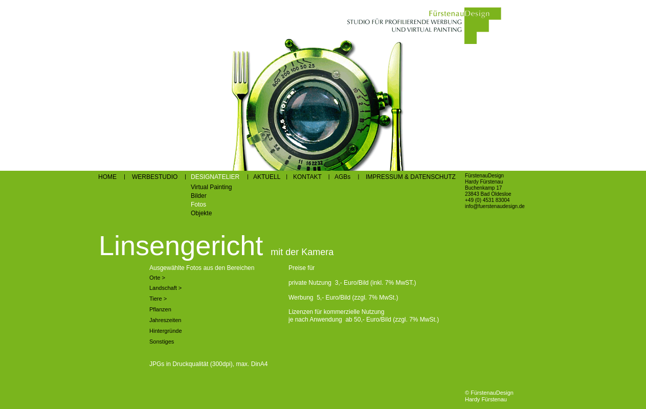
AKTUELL (267, 176)
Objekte (201, 213)
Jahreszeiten (165, 320)
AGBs (342, 176)
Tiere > (158, 299)
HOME (107, 176)
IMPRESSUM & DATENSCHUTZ (411, 176)
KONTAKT (307, 176)
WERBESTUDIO (154, 176)
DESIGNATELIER (215, 176)
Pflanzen (160, 309)
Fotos (198, 204)
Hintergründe (165, 331)
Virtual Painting (211, 187)
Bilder (199, 195)
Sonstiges (161, 341)
